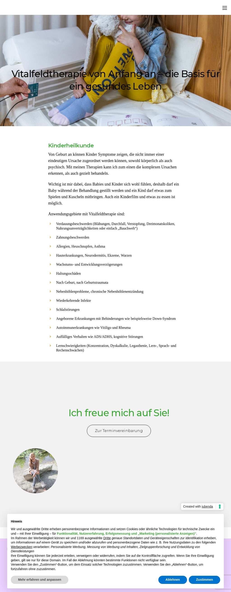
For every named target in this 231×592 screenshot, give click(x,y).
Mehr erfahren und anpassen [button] (39, 579)
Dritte (107, 538)
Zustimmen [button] (204, 579)
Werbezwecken (21, 547)
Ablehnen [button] (173, 579)
